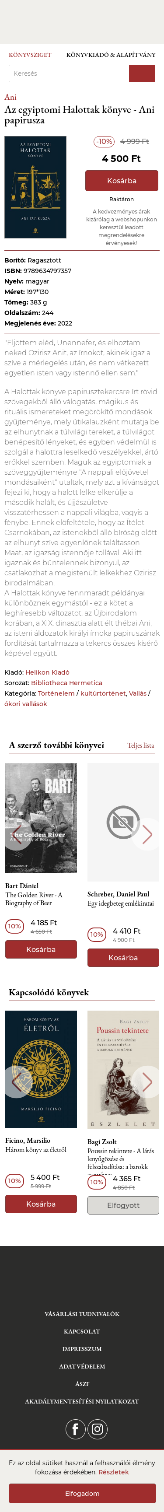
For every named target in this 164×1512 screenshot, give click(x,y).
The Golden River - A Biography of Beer (34, 899)
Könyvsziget (30, 55)
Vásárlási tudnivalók (82, 1314)
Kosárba (122, 181)
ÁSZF (82, 1384)
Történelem (56, 693)
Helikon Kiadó (47, 672)
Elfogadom (82, 1494)
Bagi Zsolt (102, 1142)
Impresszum (82, 1349)
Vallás (138, 693)
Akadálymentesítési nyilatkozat (82, 1401)
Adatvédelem (82, 1366)
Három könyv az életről (35, 1150)
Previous (16, 834)
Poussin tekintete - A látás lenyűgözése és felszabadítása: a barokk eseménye (120, 1163)
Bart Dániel (21, 886)
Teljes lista (140, 745)
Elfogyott (123, 1205)
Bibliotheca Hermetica (66, 683)
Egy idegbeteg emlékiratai (120, 904)
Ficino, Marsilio (27, 1140)
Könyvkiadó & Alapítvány (110, 55)
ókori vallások (25, 704)
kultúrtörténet (103, 693)
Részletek (113, 1472)
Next (147, 834)
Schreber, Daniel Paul (118, 894)
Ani (10, 97)
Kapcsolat (82, 1331)
